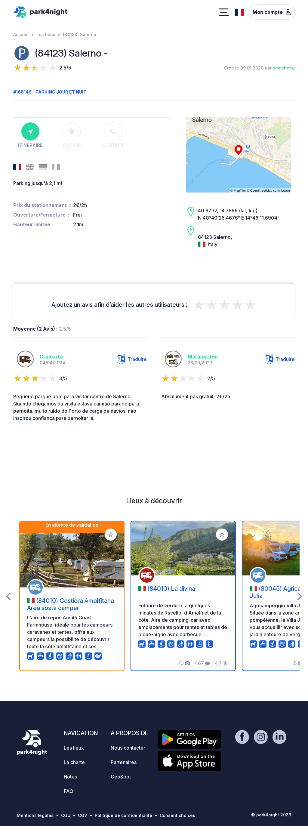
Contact (113, 135)
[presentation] (8, 596)
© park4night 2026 (271, 814)
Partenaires (124, 762)
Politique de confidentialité (123, 815)
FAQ (68, 791)
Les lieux (45, 34)
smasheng (284, 67)
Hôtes (70, 777)
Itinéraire (30, 135)
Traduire (132, 359)
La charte (74, 762)
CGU (65, 815)
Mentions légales (35, 815)
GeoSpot (121, 777)
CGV (82, 815)
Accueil (21, 34)
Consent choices (177, 815)
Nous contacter (128, 748)
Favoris (72, 135)
